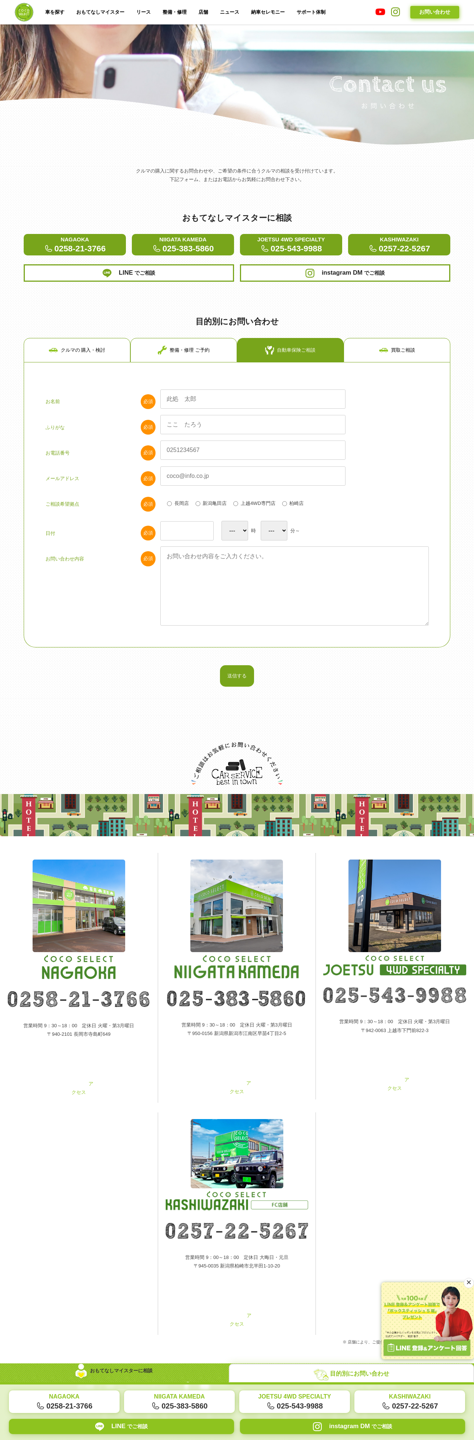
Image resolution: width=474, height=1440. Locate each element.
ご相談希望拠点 (101, 511)
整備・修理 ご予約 (184, 355)
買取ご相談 (397, 355)
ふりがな (101, 433)
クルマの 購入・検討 (77, 355)
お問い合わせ (434, 12)
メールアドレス (101, 485)
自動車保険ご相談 (290, 355)
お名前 (101, 407)
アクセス (79, 1094)
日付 (101, 542)
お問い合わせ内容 (101, 568)
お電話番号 (101, 459)
